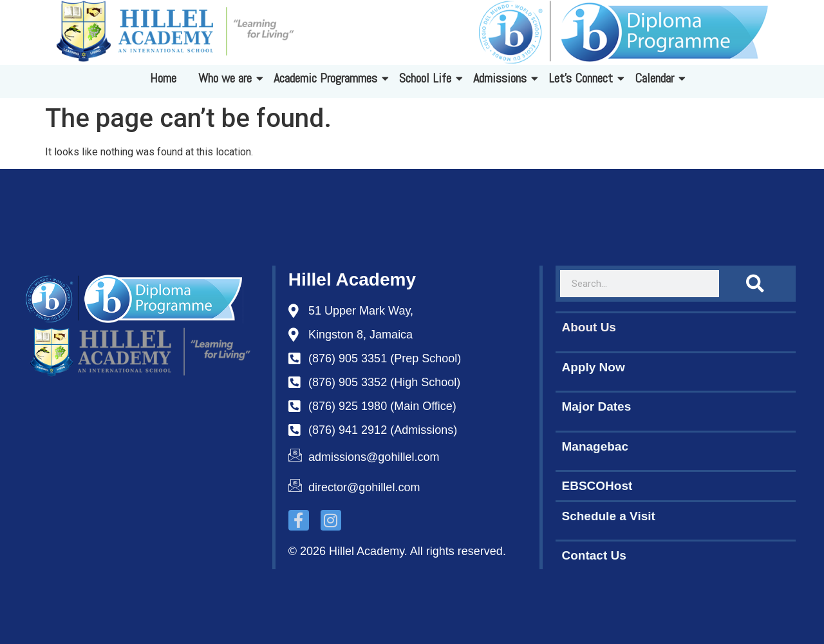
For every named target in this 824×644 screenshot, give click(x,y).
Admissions (502, 78)
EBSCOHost (597, 486)
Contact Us (594, 555)
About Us (589, 327)
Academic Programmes (328, 78)
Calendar (657, 78)
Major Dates (597, 406)
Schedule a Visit (608, 516)
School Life (427, 78)
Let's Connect (582, 78)
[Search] (755, 283)
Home (163, 78)
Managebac (595, 446)
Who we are (227, 78)
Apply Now (593, 367)
